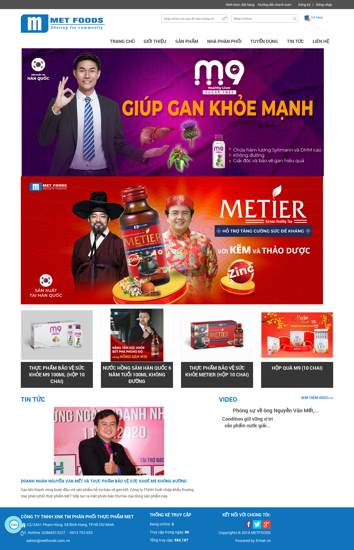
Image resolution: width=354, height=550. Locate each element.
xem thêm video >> (317, 397)
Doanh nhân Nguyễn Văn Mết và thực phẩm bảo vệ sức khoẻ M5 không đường (104, 481)
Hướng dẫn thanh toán (274, 4)
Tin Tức (295, 41)
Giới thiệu (155, 41)
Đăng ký (304, 4)
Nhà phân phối (224, 41)
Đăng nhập (324, 4)
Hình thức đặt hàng (239, 4)
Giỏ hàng (316, 17)
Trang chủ (122, 41)
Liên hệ (321, 41)
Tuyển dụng (264, 41)
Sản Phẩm (186, 41)
